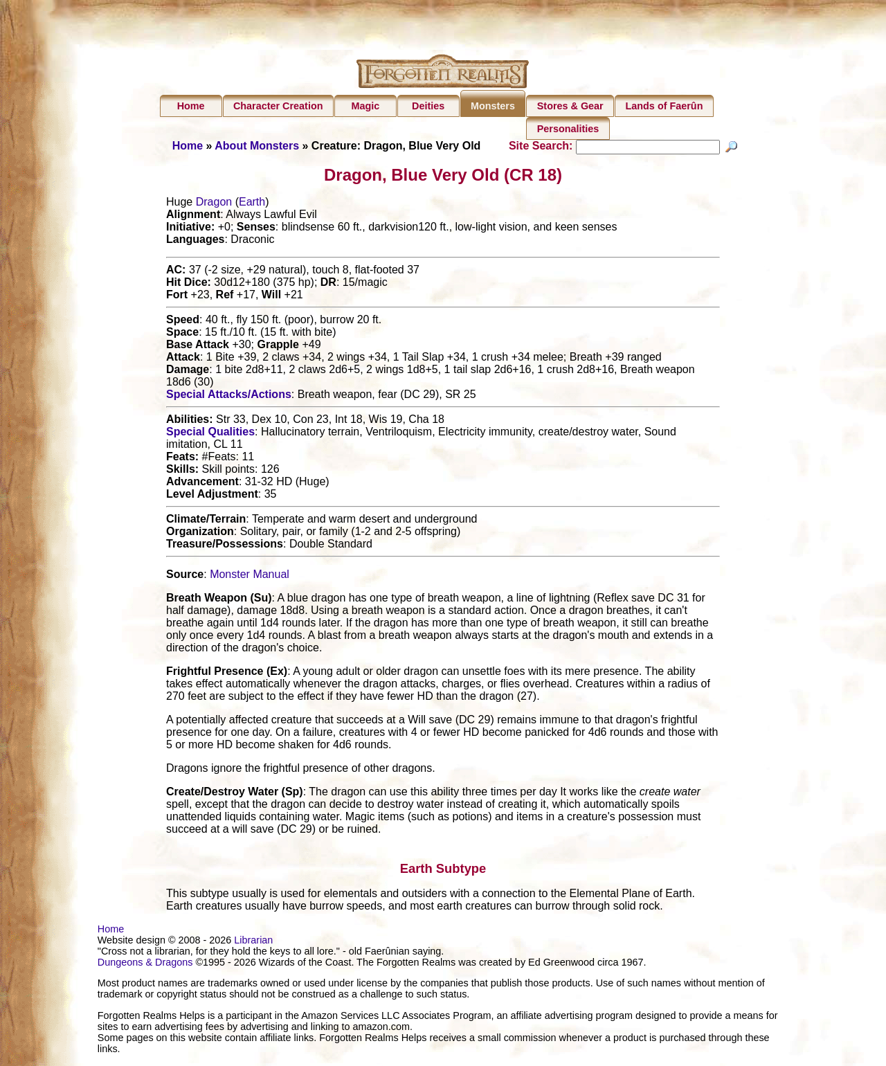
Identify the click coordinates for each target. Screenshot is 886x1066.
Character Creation (278, 105)
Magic (365, 105)
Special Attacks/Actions (228, 396)
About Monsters (257, 146)
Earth (252, 204)
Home (191, 105)
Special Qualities (210, 434)
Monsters (493, 105)
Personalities (568, 128)
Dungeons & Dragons (145, 964)
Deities (428, 105)
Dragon (214, 204)
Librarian (253, 942)
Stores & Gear (570, 105)
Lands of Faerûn (664, 105)
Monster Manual (249, 576)
